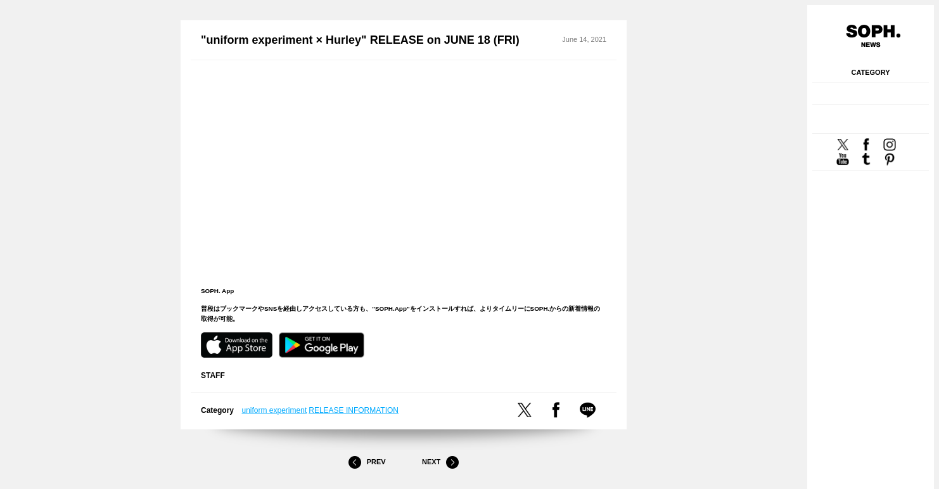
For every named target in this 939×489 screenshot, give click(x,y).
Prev (366, 462)
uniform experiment (274, 410)
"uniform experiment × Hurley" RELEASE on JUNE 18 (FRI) (360, 40)
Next (440, 462)
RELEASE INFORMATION (354, 410)
